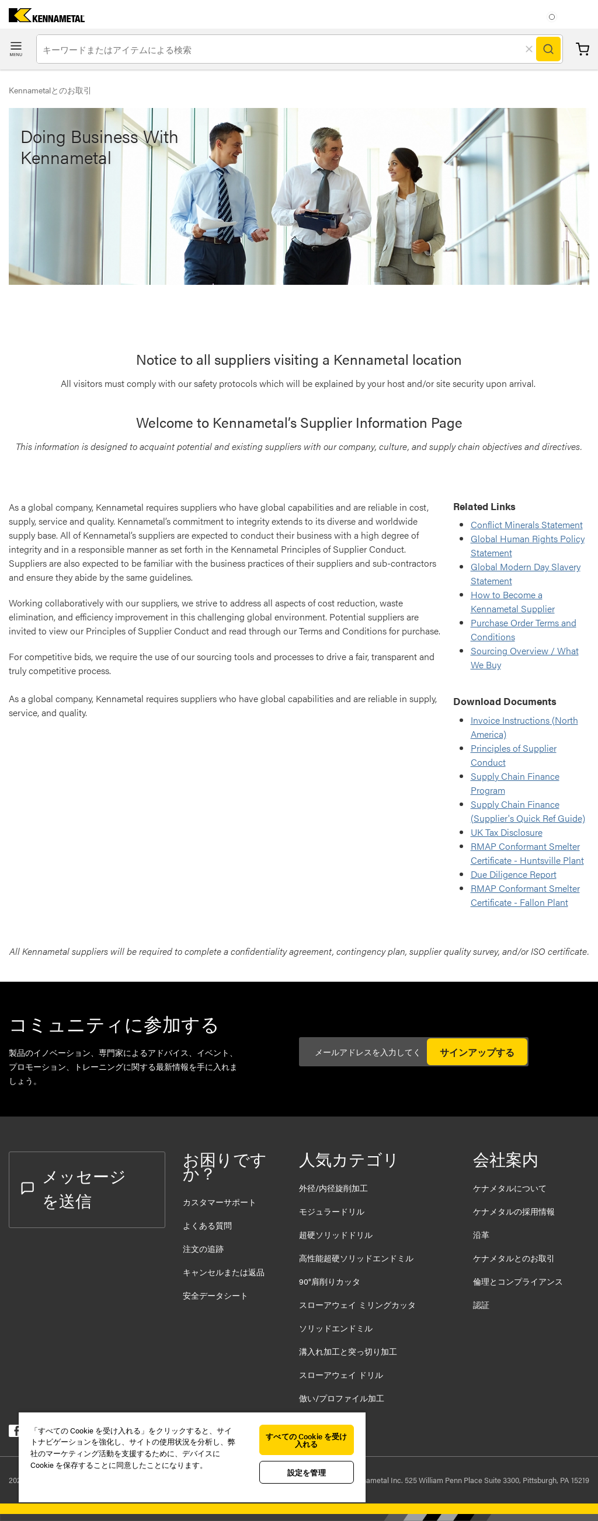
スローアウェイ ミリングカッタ (357, 1304)
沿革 (481, 1234)
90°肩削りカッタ (329, 1281)
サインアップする (477, 1052)
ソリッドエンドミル (336, 1328)
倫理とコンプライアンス (518, 1281)
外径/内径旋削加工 (333, 1188)
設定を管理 (306, 1472)
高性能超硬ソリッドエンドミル (356, 1258)
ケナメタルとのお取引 (514, 1258)
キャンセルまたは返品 (224, 1272)
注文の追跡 (203, 1248)
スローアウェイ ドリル (341, 1374)
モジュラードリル (331, 1211)
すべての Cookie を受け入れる (306, 1440)
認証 (481, 1304)
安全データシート (215, 1295)
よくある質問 (207, 1225)
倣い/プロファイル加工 (341, 1398)
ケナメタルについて (510, 1188)
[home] (42, 18)
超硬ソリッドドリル (336, 1234)
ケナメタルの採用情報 (514, 1211)
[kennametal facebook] (15, 1433)
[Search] (548, 49)
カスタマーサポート (221, 1202)
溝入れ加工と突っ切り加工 (348, 1351)
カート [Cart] (582, 49)
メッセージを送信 (73, 1188)
